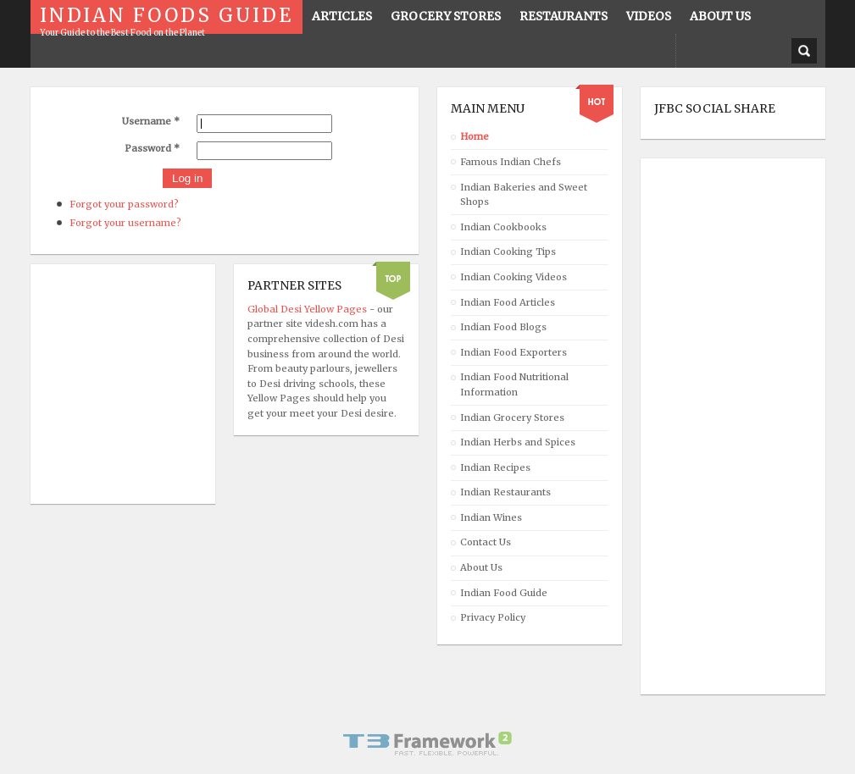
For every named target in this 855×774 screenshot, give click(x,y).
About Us (481, 567)
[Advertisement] (722, 427)
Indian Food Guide (503, 593)
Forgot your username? (125, 223)
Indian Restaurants (505, 492)
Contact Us (485, 542)
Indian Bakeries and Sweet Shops (523, 194)
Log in (187, 178)
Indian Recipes (495, 467)
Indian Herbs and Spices (517, 442)
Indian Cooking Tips (508, 251)
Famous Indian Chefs (510, 162)
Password (152, 148)
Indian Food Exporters (513, 352)
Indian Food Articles (507, 302)
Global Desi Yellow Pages (308, 309)
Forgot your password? (124, 204)
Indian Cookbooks (503, 227)
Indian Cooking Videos (513, 277)
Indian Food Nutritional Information (514, 384)
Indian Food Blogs (503, 327)
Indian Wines (491, 517)
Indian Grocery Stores (512, 417)
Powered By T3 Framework (428, 743)
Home (474, 136)
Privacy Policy (492, 617)
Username (151, 121)
